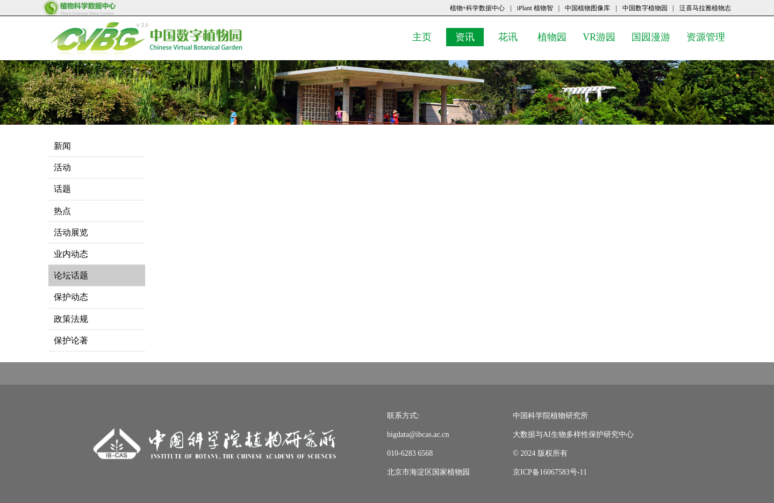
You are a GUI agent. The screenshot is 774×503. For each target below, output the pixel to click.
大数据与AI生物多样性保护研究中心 (573, 434)
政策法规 (71, 319)
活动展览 (71, 232)
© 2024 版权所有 (540, 453)
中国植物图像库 (587, 8)
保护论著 (71, 340)
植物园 (555, 36)
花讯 (512, 36)
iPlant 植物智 (535, 8)
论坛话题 (71, 275)
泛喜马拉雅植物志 (705, 8)
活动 (62, 167)
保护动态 (71, 296)
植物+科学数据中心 (477, 8)
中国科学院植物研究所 (550, 416)
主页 (426, 36)
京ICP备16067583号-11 (550, 472)
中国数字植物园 (645, 8)
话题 (62, 188)
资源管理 (708, 36)
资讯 (469, 36)
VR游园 (602, 36)
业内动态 (71, 253)
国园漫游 (654, 36)
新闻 (62, 145)
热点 (62, 210)
